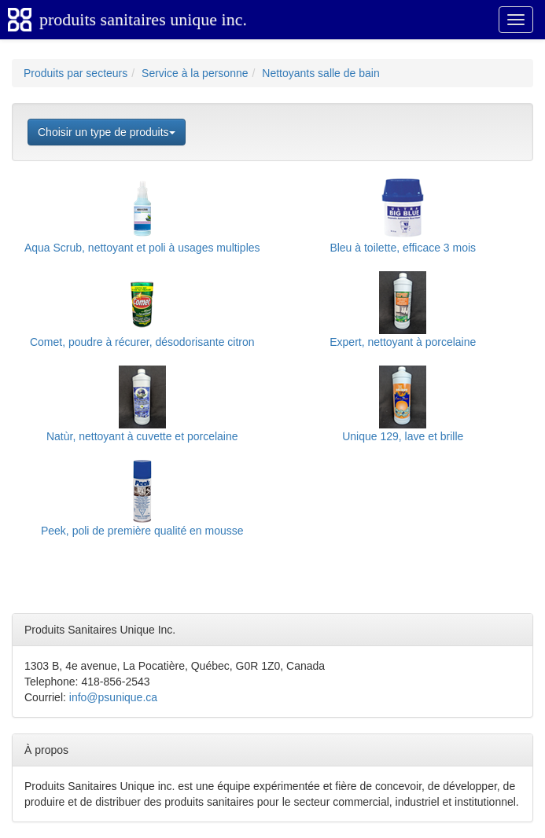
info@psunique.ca (113, 697)
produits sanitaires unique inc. (143, 19)
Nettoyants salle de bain (320, 73)
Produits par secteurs (75, 73)
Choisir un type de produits (106, 132)
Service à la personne (195, 73)
